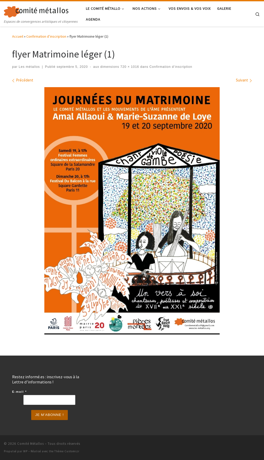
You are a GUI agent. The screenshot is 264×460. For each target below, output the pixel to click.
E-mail (19, 391)
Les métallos (29, 67)
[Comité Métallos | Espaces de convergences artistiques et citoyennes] (36, 11)
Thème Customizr (66, 451)
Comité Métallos (30, 443)
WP (25, 451)
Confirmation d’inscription (46, 36)
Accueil (17, 36)
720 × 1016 (129, 67)
